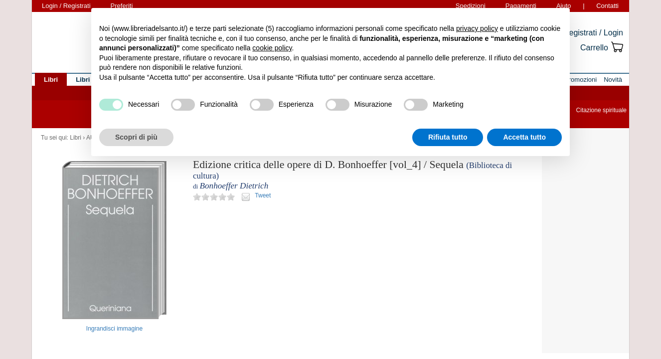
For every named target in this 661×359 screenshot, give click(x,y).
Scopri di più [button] (136, 137)
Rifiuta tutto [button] (448, 137)
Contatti (607, 5)
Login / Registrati (66, 5)
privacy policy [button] (477, 28)
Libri (75, 137)
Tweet (263, 195)
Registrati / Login (593, 32)
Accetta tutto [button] (524, 137)
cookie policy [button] (272, 48)
